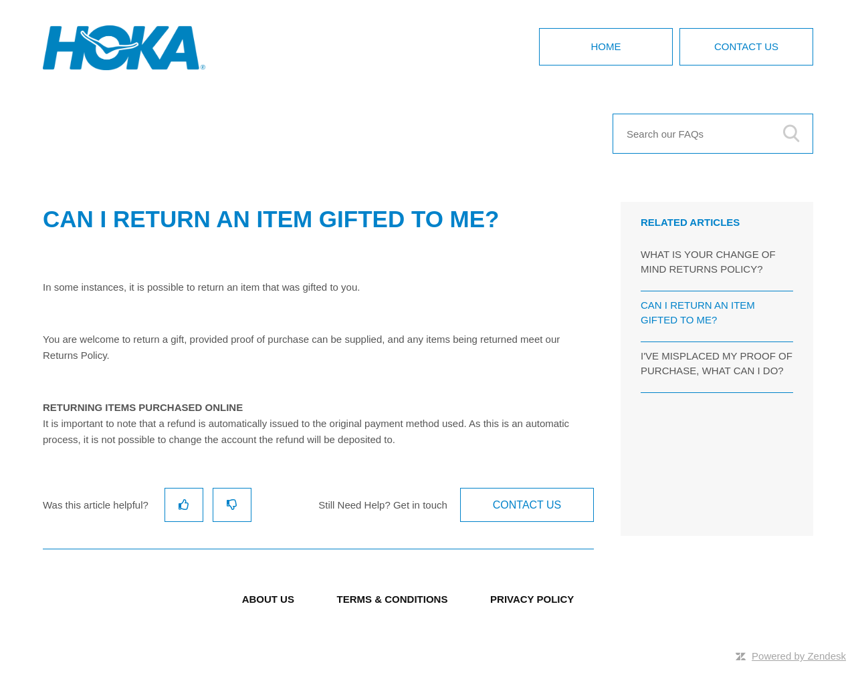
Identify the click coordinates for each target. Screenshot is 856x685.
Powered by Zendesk (799, 656)
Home (606, 46)
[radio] (184, 505)
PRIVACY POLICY (532, 599)
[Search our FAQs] (713, 134)
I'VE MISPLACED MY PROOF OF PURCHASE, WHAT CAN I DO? (716, 363)
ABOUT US (268, 599)
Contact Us (746, 46)
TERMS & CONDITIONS (392, 599)
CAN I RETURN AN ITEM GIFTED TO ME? (698, 312)
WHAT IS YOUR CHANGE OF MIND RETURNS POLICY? (708, 262)
